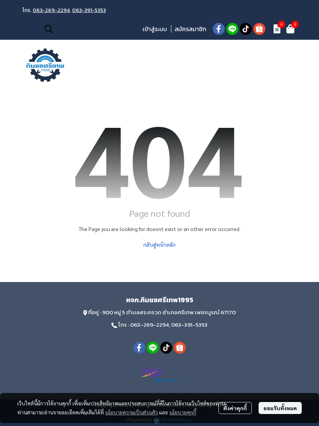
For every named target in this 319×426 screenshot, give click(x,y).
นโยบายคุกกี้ (182, 412)
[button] (89, 28)
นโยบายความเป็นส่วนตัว (131, 412)
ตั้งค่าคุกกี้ (235, 408)
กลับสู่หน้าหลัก (159, 244)
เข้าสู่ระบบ (155, 28)
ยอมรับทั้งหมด (280, 408)
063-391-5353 (89, 10)
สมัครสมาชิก (190, 28)
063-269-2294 (51, 10)
